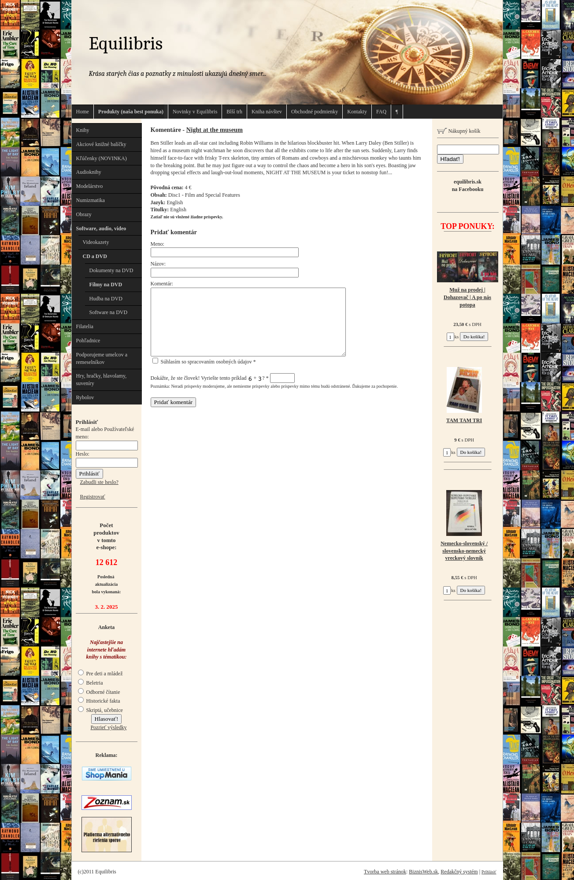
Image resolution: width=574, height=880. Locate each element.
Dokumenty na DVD (111, 270)
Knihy (82, 130)
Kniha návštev (267, 112)
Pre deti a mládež (100, 673)
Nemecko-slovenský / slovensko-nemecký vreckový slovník (464, 551)
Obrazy (84, 214)
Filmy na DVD (105, 284)
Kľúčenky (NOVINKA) (101, 158)
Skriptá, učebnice (100, 710)
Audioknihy (88, 172)
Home (82, 112)
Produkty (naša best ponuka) (130, 112)
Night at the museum (214, 129)
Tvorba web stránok (385, 872)
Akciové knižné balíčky (101, 144)
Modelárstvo (89, 186)
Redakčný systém (459, 872)
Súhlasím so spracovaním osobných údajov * (204, 362)
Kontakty (357, 112)
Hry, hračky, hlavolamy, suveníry (101, 379)
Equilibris (126, 43)
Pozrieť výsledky (108, 727)
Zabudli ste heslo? (99, 482)
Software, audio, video (101, 228)
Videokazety (96, 242)
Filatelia (84, 326)
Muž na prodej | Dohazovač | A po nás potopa (467, 297)
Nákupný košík (459, 131)
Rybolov (85, 397)
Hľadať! (450, 159)
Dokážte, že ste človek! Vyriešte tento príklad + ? (223, 378)
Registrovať (92, 497)
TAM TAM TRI (464, 420)
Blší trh (234, 112)
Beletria (90, 683)
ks (453, 336)
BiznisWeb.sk (423, 872)
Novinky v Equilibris (195, 112)
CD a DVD (95, 256)
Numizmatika (90, 200)
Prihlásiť (488, 871)
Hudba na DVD (105, 299)
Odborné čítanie (99, 692)
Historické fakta (99, 701)
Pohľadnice (88, 340)
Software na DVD (108, 312)
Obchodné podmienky (314, 112)
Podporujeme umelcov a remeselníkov (102, 358)
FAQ (381, 112)
